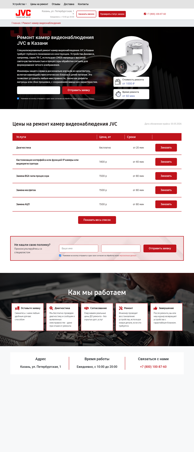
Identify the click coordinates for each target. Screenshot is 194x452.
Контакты (83, 4)
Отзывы (56, 4)
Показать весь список (97, 220)
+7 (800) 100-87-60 (153, 367)
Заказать (166, 147)
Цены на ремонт (39, 4)
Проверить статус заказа (112, 14)
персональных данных (85, 99)
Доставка (69, 4)
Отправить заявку (79, 90)
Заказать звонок (86, 14)
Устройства (18, 4)
